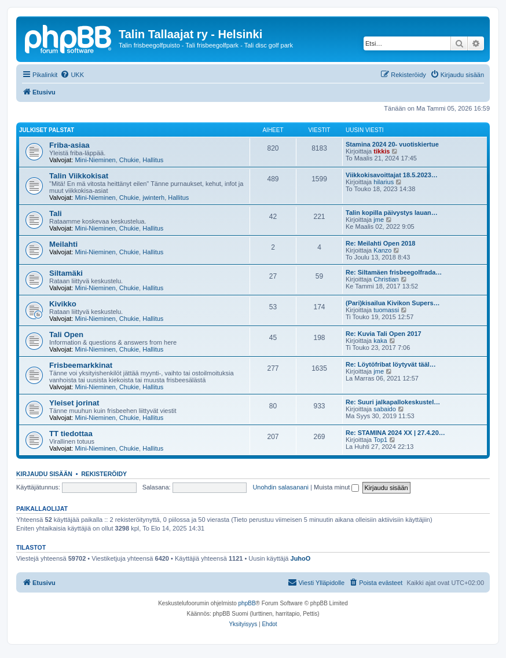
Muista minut (336, 487)
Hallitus (152, 159)
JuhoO (301, 558)
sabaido (384, 408)
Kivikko (62, 303)
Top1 (380, 439)
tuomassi (386, 309)
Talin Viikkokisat (78, 175)
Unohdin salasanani (280, 487)
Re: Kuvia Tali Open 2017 (383, 333)
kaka (380, 340)
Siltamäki (66, 273)
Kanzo (382, 250)
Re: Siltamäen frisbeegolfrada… (394, 272)
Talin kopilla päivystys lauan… (392, 212)
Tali (55, 213)
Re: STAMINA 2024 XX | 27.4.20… (395, 432)
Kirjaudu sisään (44, 473)
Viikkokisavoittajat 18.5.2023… (392, 174)
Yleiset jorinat (74, 403)
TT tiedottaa (71, 433)
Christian (385, 279)
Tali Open (66, 334)
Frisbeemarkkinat (80, 365)
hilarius (383, 181)
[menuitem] (72, 75)
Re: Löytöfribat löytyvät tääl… (391, 364)
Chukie (129, 159)
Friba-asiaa (69, 145)
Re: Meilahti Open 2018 (380, 243)
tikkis (381, 151)
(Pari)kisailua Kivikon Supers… (393, 302)
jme (378, 219)
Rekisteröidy (104, 473)
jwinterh (153, 197)
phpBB (247, 603)
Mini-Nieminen (95, 159)
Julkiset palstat (46, 130)
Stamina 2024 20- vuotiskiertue (392, 144)
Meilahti (63, 244)
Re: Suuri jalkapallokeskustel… (393, 402)
